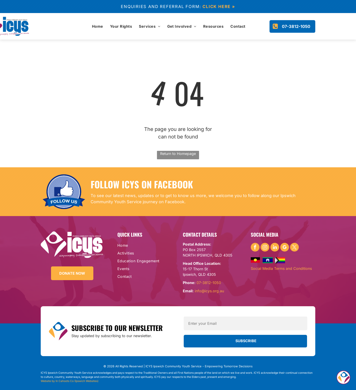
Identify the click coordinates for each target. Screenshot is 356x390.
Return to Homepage (178, 153)
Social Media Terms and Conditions (281, 268)
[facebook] (255, 248)
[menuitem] (98, 26)
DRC (239, 377)
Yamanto (245, 377)
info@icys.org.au (209, 291)
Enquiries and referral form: (161, 6)
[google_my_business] (284, 248)
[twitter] (294, 248)
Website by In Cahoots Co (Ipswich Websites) (69, 381)
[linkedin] (274, 248)
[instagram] (265, 248)
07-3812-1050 (209, 282)
